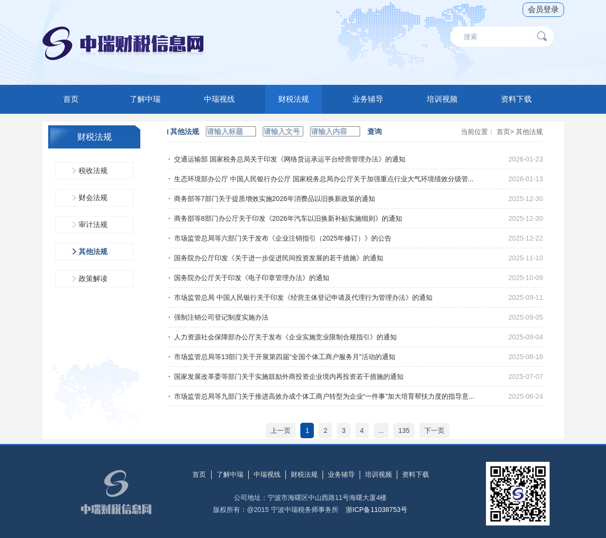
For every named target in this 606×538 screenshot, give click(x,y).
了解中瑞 (145, 99)
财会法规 (93, 197)
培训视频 (442, 99)
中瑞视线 (219, 99)
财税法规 (293, 99)
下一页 (434, 430)
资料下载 (516, 99)
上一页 (280, 430)
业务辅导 (367, 99)
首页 (71, 99)
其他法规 (93, 251)
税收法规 (93, 170)
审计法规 (93, 224)
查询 (374, 131)
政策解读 (93, 278)
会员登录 (543, 9)
